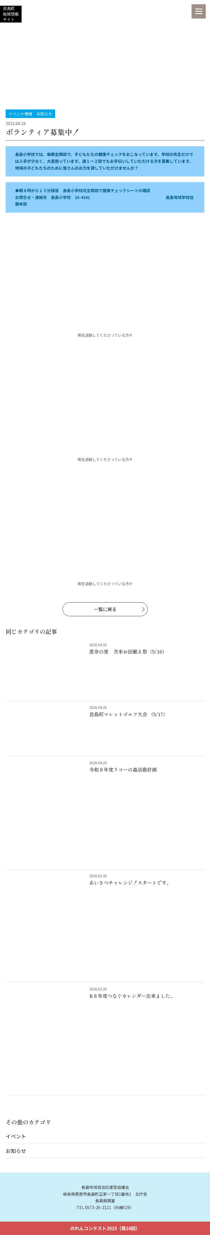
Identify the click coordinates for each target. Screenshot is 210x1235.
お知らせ (16, 1150)
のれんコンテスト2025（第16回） (105, 1228)
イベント (16, 1136)
